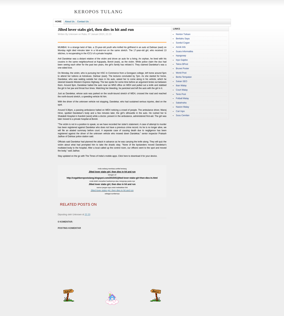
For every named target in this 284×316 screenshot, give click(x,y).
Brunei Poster (182, 68)
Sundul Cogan (183, 42)
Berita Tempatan (184, 77)
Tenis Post (181, 94)
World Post (181, 73)
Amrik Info (181, 47)
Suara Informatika (184, 51)
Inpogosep (181, 55)
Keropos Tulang (98, 11)
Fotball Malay (182, 98)
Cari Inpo (180, 111)
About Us (69, 21)
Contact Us (83, 21)
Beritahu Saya (182, 38)
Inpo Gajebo (182, 60)
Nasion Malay (182, 107)
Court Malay (182, 90)
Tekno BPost (182, 64)
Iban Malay (181, 85)
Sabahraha (181, 102)
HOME (58, 21)
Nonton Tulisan (183, 34)
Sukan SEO (181, 81)
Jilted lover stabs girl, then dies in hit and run (112, 190)
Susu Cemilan (182, 115)
